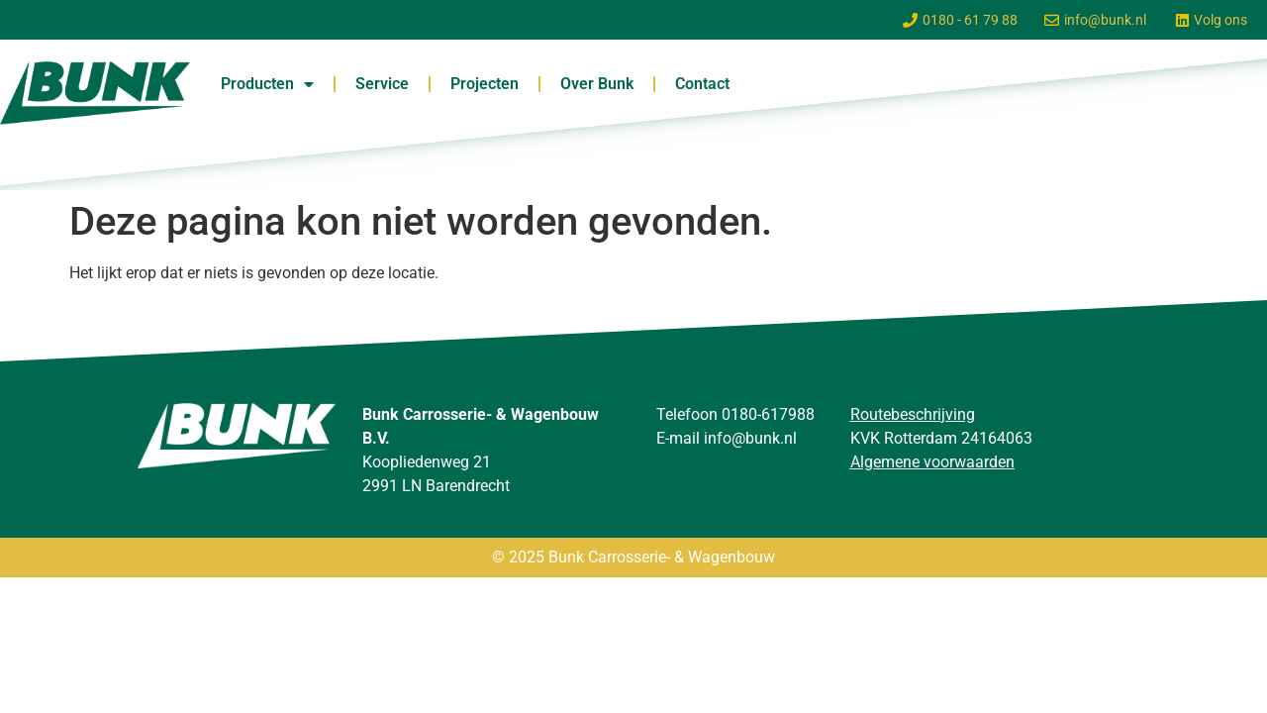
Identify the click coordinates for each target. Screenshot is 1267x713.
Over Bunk (597, 83)
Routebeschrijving (912, 414)
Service (382, 83)
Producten (267, 84)
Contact (702, 83)
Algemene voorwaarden (932, 462)
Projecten (484, 83)
